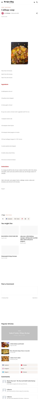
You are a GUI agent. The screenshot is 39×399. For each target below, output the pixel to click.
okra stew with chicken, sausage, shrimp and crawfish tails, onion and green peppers (28, 238)
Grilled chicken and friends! (17, 344)
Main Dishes (8, 7)
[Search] (37, 2)
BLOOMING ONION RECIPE (9, 236)
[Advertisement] (19, 27)
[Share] (37, 13)
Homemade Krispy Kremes (9, 256)
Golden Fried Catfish (15, 357)
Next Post (35, 297)
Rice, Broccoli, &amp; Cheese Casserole (20, 350)
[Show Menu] (2, 2)
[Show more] (28, 218)
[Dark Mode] (34, 2)
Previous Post (5, 297)
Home (2, 7)
